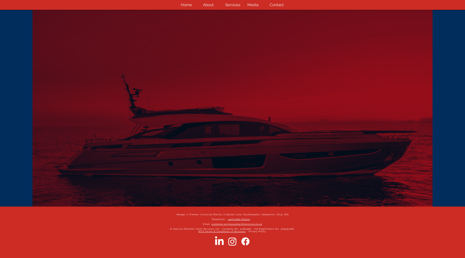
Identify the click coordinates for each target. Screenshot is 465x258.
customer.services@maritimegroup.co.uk (236, 224)
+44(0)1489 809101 (238, 219)
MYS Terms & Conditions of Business (222, 231)
